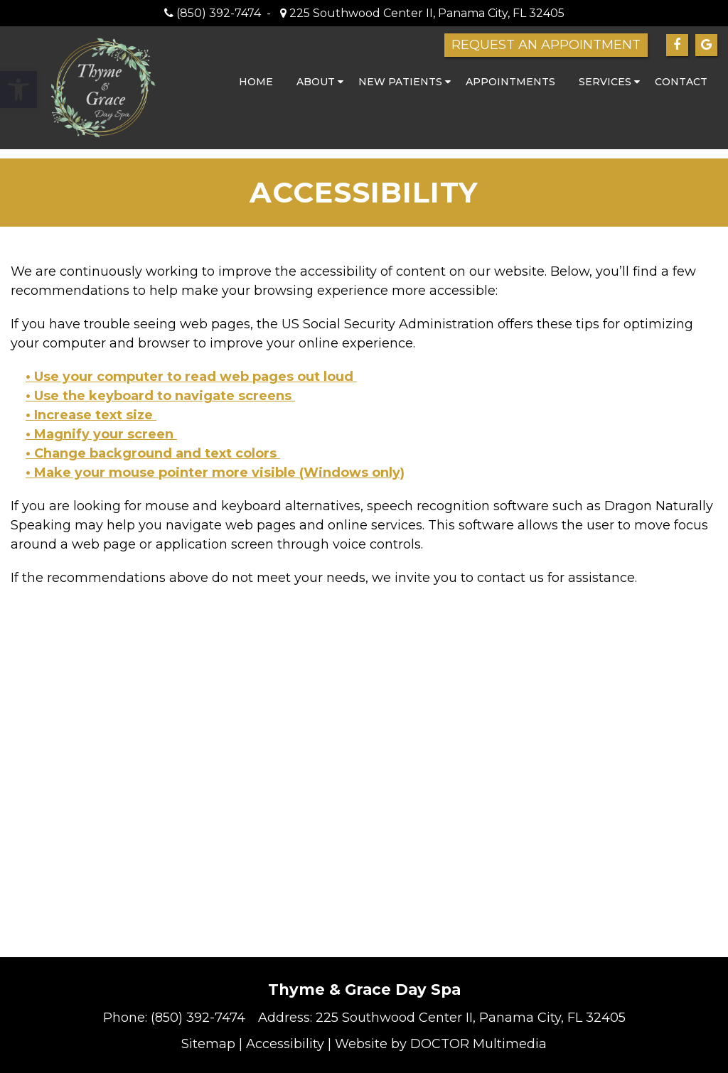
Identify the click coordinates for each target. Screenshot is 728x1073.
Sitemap (208, 1044)
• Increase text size (91, 415)
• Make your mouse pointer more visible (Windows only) (215, 472)
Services (605, 81)
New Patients (400, 81)
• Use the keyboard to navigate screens (160, 396)
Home (256, 81)
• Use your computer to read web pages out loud (191, 376)
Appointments (510, 81)
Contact (681, 81)
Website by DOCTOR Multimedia (441, 1044)
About (315, 81)
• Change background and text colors (153, 453)
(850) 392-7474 (218, 13)
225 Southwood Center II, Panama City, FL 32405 (425, 13)
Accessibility (285, 1044)
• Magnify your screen (101, 434)
